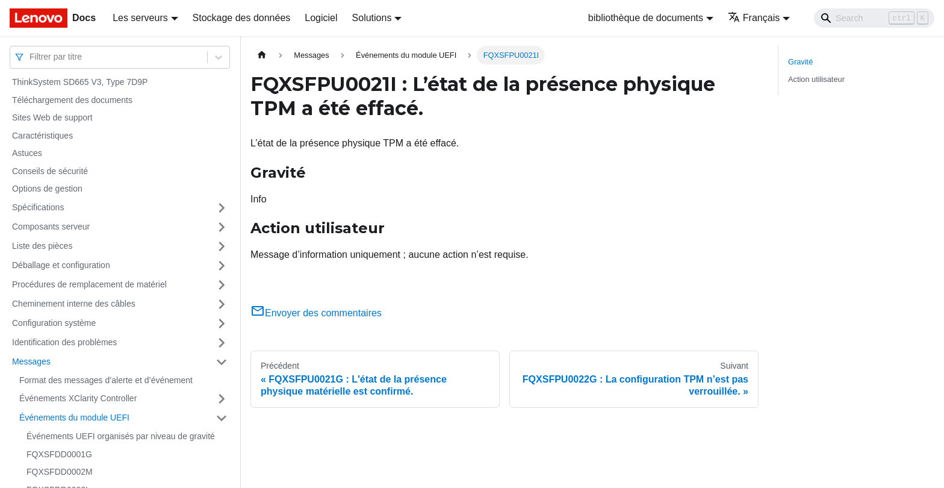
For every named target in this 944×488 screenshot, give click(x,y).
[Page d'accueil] (261, 55)
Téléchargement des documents (72, 100)
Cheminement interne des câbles (73, 303)
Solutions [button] (372, 18)
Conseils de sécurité (50, 171)
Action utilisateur (816, 79)
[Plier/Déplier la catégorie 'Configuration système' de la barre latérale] (221, 323)
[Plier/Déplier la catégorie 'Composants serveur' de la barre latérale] (221, 227)
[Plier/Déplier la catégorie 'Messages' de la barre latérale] (221, 362)
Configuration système (54, 323)
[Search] (874, 18)
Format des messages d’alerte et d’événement (106, 380)
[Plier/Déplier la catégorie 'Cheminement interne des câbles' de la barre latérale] (221, 304)
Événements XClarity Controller (78, 398)
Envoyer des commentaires (316, 313)
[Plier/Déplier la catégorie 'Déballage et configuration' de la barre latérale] (221, 265)
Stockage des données (242, 18)
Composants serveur (51, 226)
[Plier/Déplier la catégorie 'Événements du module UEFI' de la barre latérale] (221, 418)
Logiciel (321, 18)
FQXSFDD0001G (59, 454)
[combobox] (31, 57)
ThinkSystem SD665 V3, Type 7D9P (80, 82)
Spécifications (38, 207)
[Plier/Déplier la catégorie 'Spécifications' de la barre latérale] (221, 207)
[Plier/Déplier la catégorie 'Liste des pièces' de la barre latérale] (221, 246)
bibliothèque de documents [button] (645, 18)
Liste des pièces (42, 246)
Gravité (800, 61)
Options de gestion (47, 188)
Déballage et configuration (61, 265)
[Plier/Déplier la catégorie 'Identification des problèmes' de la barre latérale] (221, 342)
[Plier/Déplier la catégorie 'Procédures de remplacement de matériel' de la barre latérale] (221, 285)
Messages (31, 361)
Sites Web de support (52, 117)
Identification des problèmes (64, 342)
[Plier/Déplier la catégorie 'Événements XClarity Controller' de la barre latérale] (221, 398)
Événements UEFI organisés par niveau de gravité (120, 436)
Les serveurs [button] (140, 18)
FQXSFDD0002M (59, 472)
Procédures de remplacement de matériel (89, 284)
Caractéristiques (42, 135)
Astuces (27, 153)
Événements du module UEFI (74, 417)
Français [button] (754, 18)
